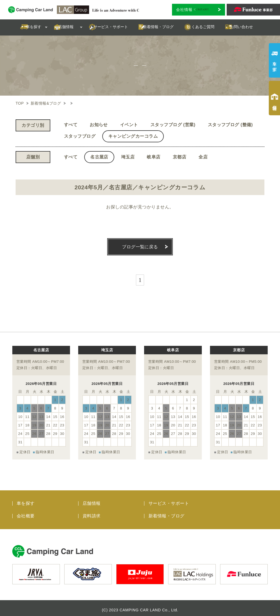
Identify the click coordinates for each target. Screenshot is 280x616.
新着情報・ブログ (166, 512)
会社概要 (26, 512)
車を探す (26, 499)
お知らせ (99, 124)
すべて (70, 124)
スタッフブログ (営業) (173, 124)
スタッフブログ (79, 136)
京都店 (179, 157)
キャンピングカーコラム (133, 136)
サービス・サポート (168, 499)
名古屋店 (99, 157)
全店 (203, 157)
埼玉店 (128, 157)
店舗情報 (92, 499)
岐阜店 (153, 157)
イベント (129, 124)
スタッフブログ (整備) (230, 124)
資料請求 (92, 512)
